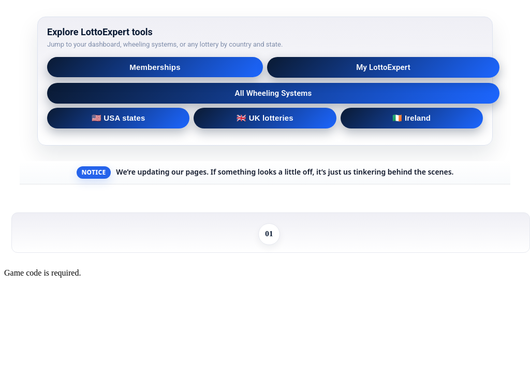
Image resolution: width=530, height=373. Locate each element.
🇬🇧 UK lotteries (265, 117)
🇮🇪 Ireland (411, 117)
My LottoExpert (383, 67)
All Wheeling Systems (273, 93)
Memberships (154, 67)
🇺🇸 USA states (118, 117)
